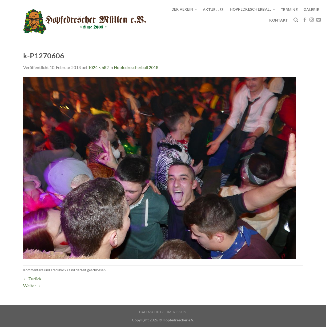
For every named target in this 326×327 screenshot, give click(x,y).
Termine (289, 9)
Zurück (32, 278)
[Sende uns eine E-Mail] (318, 20)
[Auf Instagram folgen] (311, 20)
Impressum (177, 312)
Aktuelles (213, 9)
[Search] (295, 20)
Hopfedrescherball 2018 (136, 67)
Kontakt (278, 20)
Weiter (32, 285)
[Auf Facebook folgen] (305, 20)
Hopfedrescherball (252, 9)
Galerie (311, 9)
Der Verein (184, 9)
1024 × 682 (98, 67)
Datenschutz (151, 312)
